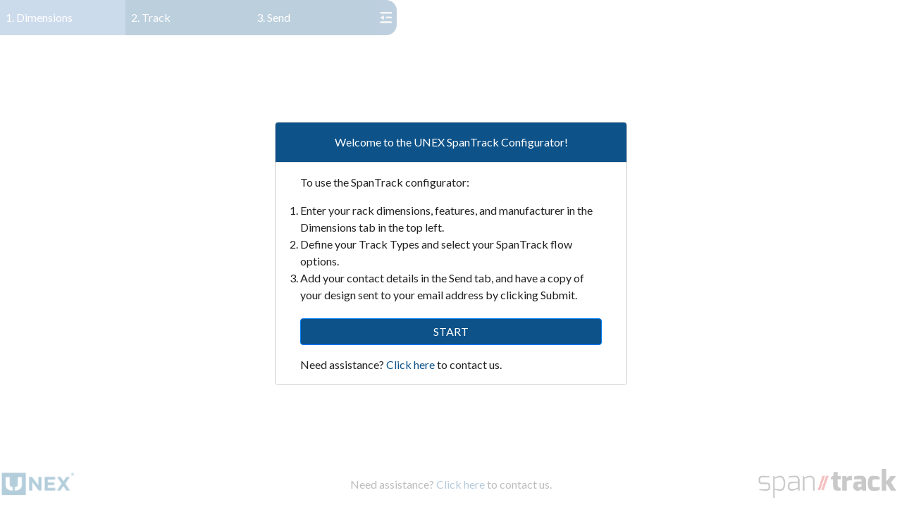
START (451, 331)
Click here (410, 364)
